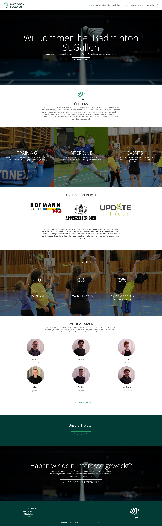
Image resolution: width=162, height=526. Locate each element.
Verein (91, 5)
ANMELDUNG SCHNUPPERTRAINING (81, 486)
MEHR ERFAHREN (81, 65)
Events (125, 5)
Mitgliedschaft (103, 5)
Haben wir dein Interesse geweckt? (81, 469)
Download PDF (81, 434)
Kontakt (150, 5)
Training (116, 5)
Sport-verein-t (137, 5)
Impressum (87, 523)
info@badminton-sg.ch (30, 517)
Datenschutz (96, 523)
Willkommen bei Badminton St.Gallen (81, 48)
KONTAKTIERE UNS (81, 402)
